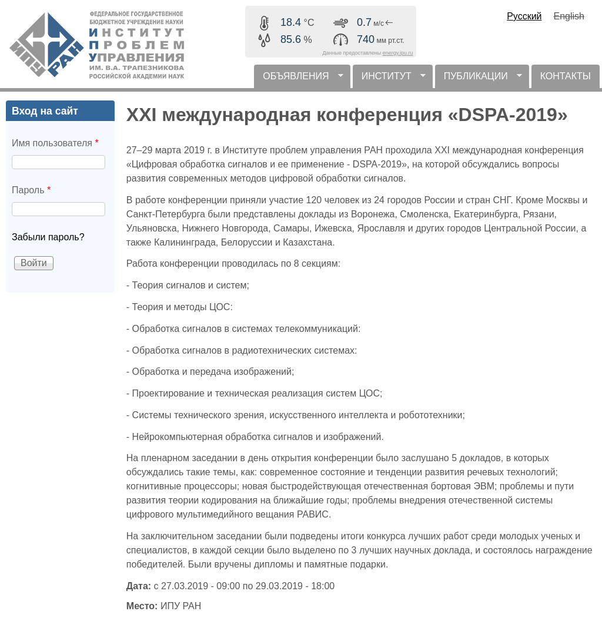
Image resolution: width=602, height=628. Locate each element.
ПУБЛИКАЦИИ (478, 79)
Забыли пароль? (48, 237)
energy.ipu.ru (398, 53)
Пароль (31, 190)
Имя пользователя (55, 143)
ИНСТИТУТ (389, 79)
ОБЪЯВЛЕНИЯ (298, 79)
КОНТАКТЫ (565, 76)
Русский (524, 16)
